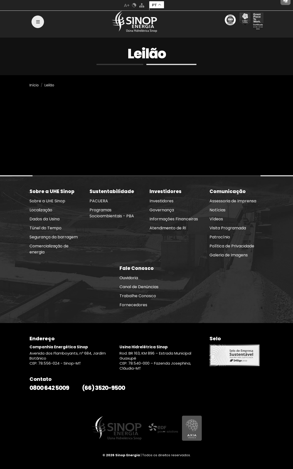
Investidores (162, 201)
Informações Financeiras (174, 219)
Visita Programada (228, 228)
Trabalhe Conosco (138, 296)
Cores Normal (134, 5)
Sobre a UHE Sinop (47, 201)
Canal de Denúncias (139, 287)
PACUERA (99, 201)
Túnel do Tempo (46, 228)
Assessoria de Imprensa (233, 201)
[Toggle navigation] (38, 22)
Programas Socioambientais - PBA (112, 213)
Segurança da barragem (54, 237)
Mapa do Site (141, 5)
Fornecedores (133, 305)
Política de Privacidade (232, 246)
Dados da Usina (45, 219)
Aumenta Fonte (127, 5)
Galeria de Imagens (229, 255)
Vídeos (216, 219)
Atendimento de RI (168, 228)
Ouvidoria (129, 278)
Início (34, 85)
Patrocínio (220, 237)
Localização (41, 210)
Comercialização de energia (49, 249)
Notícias (218, 210)
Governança (162, 210)
